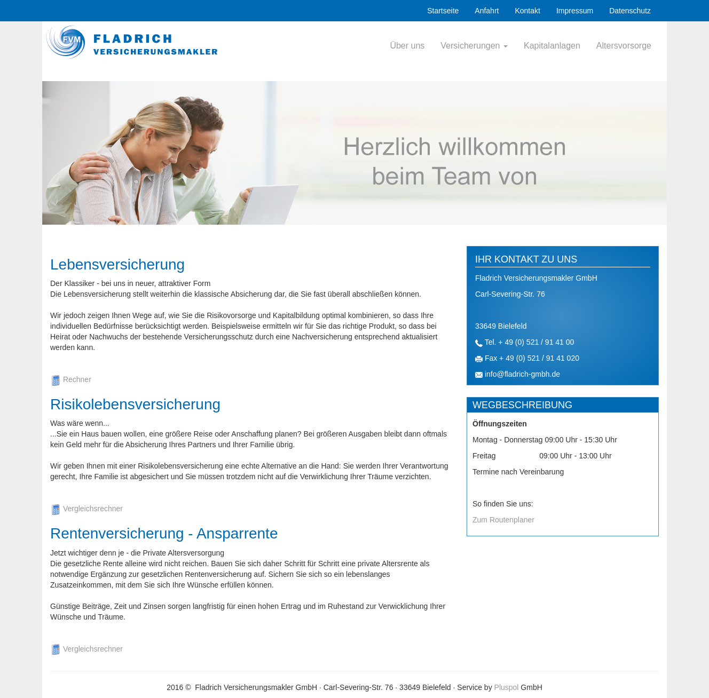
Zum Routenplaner (503, 519)
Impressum (574, 10)
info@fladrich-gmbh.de (522, 374)
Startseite (443, 10)
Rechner (70, 379)
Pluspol (506, 687)
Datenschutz (630, 10)
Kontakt (527, 10)
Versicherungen (474, 45)
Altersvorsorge (623, 45)
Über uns (407, 45)
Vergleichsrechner (86, 508)
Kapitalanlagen (552, 45)
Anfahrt (487, 10)
